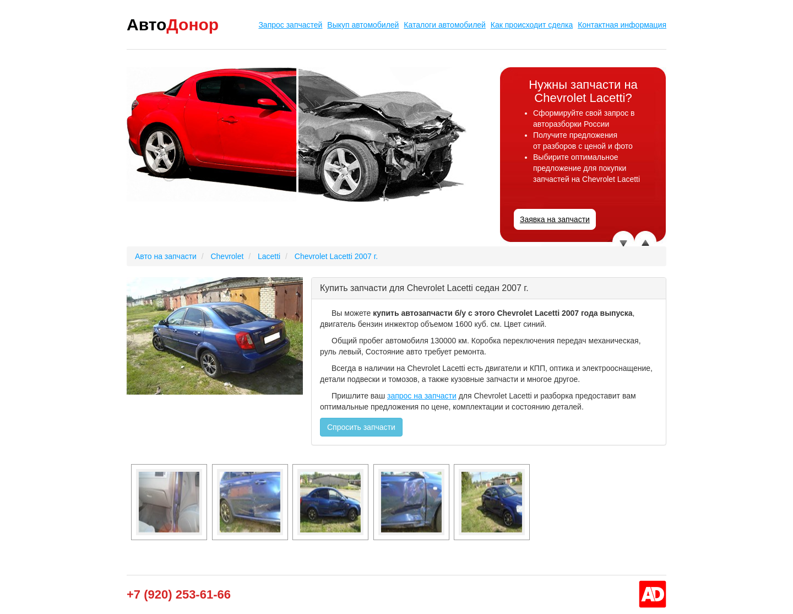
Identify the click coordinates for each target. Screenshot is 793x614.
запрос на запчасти (422, 395)
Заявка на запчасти (555, 219)
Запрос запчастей (290, 24)
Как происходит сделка (532, 24)
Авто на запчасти (166, 256)
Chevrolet (226, 256)
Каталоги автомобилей (445, 24)
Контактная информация (622, 24)
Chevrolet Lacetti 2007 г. (336, 256)
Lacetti (269, 256)
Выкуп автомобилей (363, 24)
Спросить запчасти (361, 427)
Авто (173, 24)
